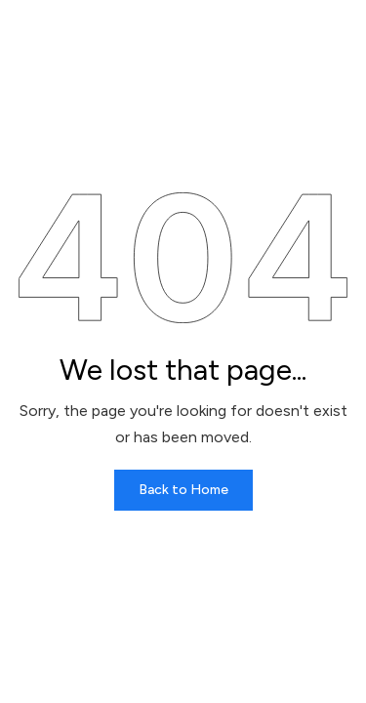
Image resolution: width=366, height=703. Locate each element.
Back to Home (183, 489)
